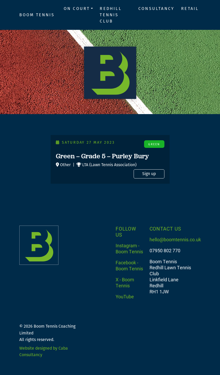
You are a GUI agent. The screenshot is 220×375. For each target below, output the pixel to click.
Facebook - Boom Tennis (129, 265)
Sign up (149, 173)
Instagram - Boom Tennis (129, 248)
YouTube (125, 296)
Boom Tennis (37, 14)
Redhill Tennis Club (110, 15)
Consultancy (156, 8)
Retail (190, 8)
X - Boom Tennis (125, 282)
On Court (77, 8)
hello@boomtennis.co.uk (175, 239)
